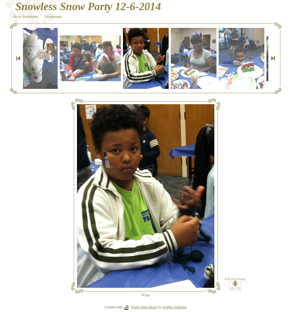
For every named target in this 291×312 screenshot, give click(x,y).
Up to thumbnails (25, 16)
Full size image (235, 284)
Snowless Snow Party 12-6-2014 (88, 6)
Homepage (53, 16)
